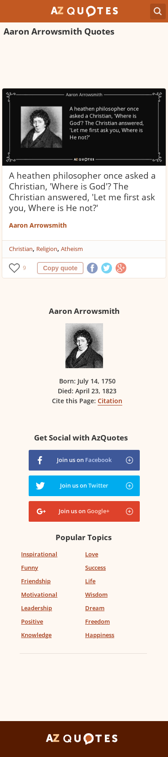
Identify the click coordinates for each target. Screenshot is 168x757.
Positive (32, 621)
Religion (46, 249)
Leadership (36, 608)
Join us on (84, 460)
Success (95, 567)
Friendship (36, 581)
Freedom (97, 621)
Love (91, 554)
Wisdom (96, 594)
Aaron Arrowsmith (38, 225)
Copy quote (60, 268)
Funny (29, 567)
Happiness (99, 635)
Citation (110, 400)
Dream (94, 608)
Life (90, 581)
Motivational (39, 594)
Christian (21, 249)
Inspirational (39, 554)
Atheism (72, 249)
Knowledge (36, 635)
